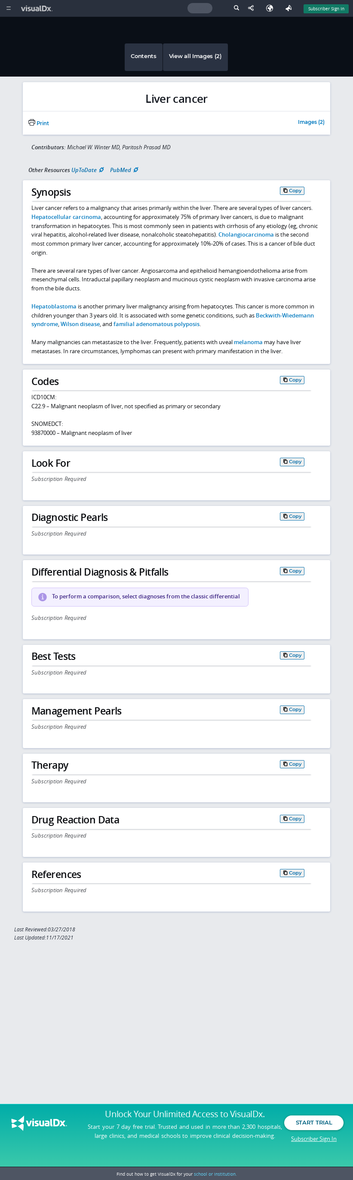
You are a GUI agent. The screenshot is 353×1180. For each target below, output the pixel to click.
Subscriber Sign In (314, 1148)
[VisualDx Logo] (38, 8)
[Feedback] (290, 8)
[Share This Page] (252, 8)
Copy (295, 191)
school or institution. (215, 1174)
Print (38, 123)
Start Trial (314, 1131)
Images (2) (311, 122)
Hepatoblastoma (54, 306)
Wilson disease (80, 324)
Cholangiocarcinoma (246, 234)
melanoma (248, 342)
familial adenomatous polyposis (157, 324)
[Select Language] (271, 8)
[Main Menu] (8, 8)
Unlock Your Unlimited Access (184, 1123)
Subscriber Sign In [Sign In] (326, 9)
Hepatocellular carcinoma (66, 217)
